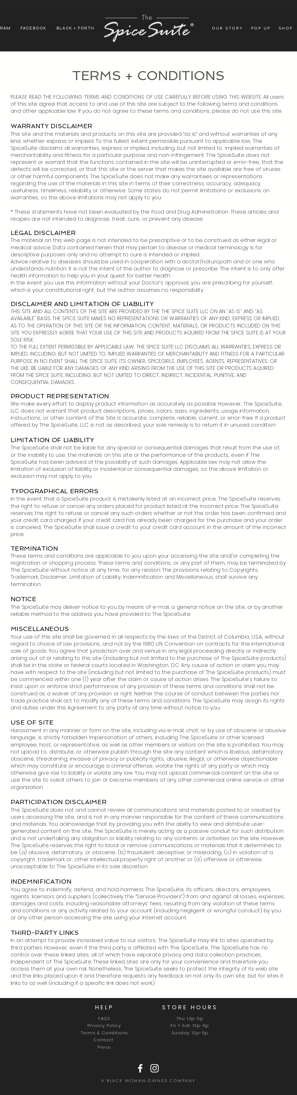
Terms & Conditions (104, 1033)
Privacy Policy (104, 1025)
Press (104, 1047)
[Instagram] (154, 1068)
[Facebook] (140, 1068)
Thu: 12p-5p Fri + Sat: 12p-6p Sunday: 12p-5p (190, 1025)
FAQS (104, 1018)
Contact (104, 1040)
